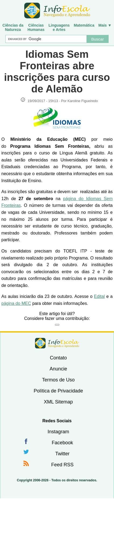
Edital (99, 296)
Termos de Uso (58, 380)
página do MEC (16, 303)
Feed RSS (62, 464)
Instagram (58, 431)
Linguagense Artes (59, 27)
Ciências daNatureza (12, 27)
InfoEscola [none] (57, 343)
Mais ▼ (105, 25)
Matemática (84, 25)
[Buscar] (46, 39)
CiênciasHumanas (35, 27)
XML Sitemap (58, 402)
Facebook (62, 442)
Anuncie (58, 368)
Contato (58, 357)
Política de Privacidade (58, 391)
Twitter (62, 453)
